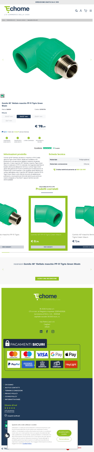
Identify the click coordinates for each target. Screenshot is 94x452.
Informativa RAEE (11, 399)
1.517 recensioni (9, 410)
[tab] (5, 252)
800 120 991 (81, 169)
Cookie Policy (10, 396)
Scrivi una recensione (47, 279)
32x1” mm (9, 121)
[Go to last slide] (2, 223)
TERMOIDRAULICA (11, 20)
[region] (42, 434)
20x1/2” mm (9, 116)
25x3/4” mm (38, 116)
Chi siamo (8, 385)
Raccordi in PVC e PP (33, 20)
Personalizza (64, 439)
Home (3, 20)
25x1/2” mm (24, 116)
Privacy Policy (10, 393)
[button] (2, 96)
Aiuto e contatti (11, 388)
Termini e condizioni (13, 390)
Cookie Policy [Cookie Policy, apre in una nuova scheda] (27, 443)
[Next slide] (91, 59)
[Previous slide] (2, 59)
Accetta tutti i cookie (64, 433)
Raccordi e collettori (21, 20)
